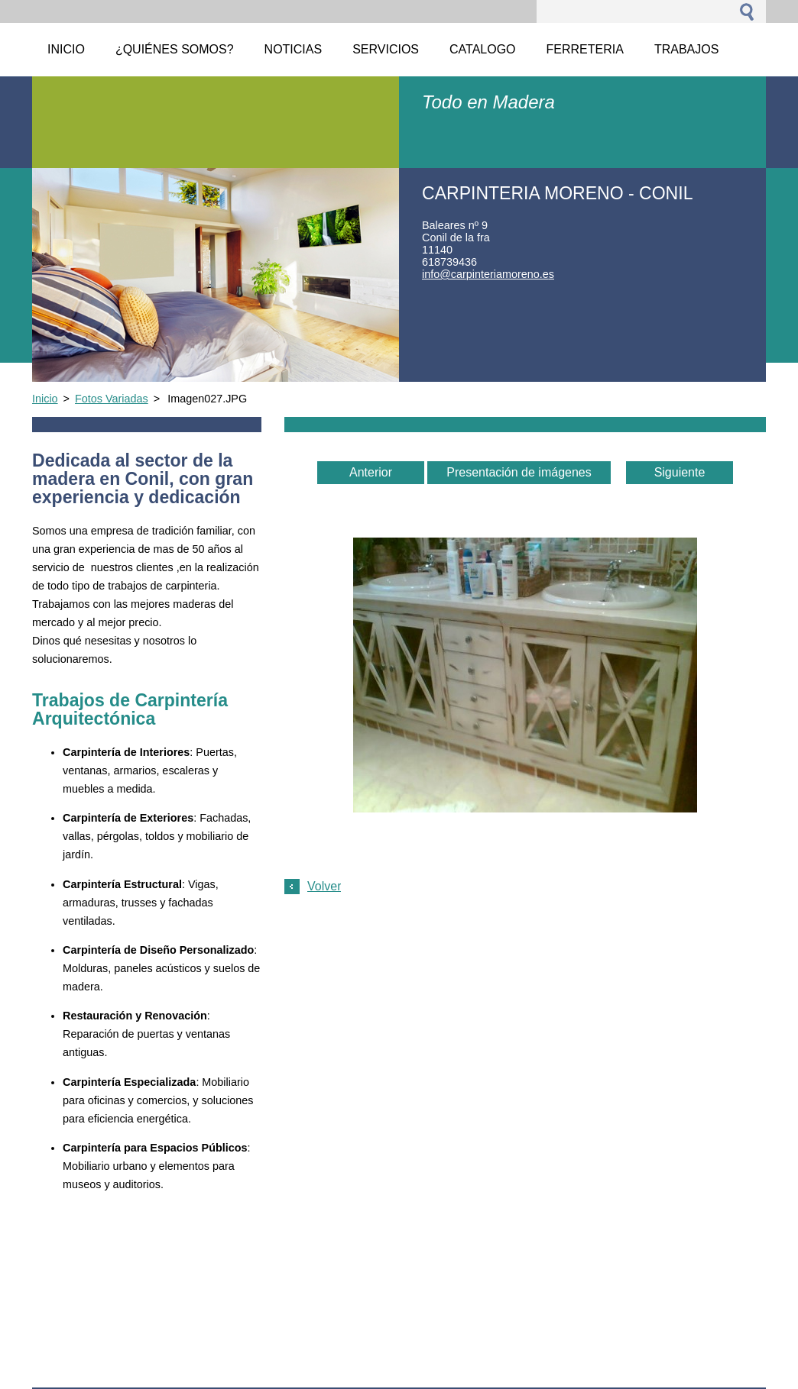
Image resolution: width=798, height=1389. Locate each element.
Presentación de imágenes (518, 472)
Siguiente (680, 472)
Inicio (45, 398)
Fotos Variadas (111, 398)
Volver (324, 886)
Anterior (370, 472)
